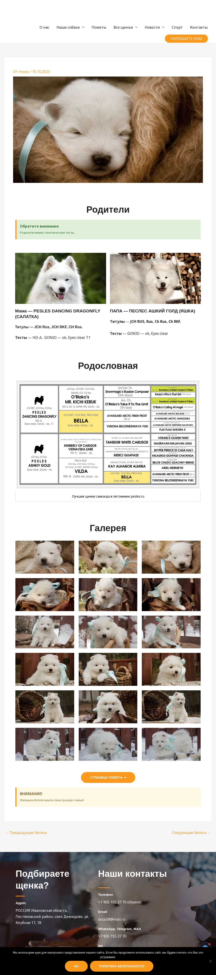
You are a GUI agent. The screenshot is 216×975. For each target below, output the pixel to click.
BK (100, 946)
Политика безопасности (121, 966)
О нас (44, 27)
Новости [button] (152, 27)
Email (102, 912)
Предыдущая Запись (26, 832)
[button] (186, 39)
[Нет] (210, 961)
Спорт (177, 27)
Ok (76, 966)
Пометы (99, 27)
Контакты (199, 27)
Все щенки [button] (123, 27)
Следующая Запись (191, 832)
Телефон (105, 894)
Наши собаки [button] (68, 27)
